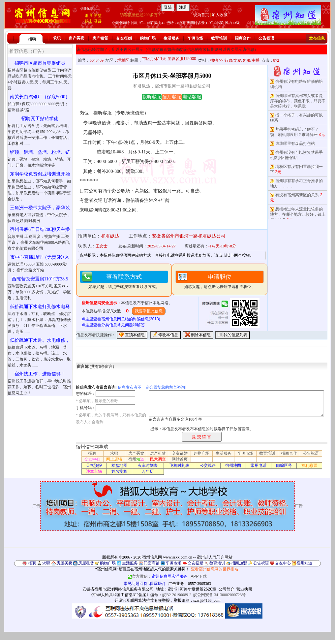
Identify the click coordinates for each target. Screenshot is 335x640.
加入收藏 (220, 15)
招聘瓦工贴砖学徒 (39, 118)
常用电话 (258, 465)
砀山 (89, 21)
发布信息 (317, 38)
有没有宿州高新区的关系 (297, 195)
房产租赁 (100, 38)
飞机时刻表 (179, 465)
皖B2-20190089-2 (176, 594)
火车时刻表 (148, 465)
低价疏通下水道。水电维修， (40, 340)
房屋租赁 (86, 563)
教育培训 (219, 38)
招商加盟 (239, 563)
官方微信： (158, 576)
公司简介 (226, 589)
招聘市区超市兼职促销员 (40, 63)
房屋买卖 (64, 563)
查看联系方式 (124, 276)
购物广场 (148, 38)
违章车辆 (94, 471)
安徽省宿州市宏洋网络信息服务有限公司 (118, 589)
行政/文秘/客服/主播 (242, 60)
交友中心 (92, 459)
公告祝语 (266, 38)
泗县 (98, 21)
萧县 (89, 15)
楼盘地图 (119, 465)
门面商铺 (152, 563)
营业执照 (244, 589)
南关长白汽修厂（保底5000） (40, 96)
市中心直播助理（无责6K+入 (39, 257)
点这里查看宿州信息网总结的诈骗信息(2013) (120, 319)
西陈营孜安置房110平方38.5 (40, 278)
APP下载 (199, 576)
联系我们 (157, 583)
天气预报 (94, 465)
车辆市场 (195, 38)
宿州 (136, 459)
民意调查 (158, 459)
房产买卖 (76, 38)
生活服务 (171, 38)
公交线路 (208, 465)
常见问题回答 (135, 583)
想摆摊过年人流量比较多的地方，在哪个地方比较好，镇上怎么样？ (297, 214)
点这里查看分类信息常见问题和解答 (113, 325)
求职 (57, 38)
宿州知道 (304, 563)
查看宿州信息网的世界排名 (214, 569)
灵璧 (98, 15)
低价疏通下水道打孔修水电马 (40, 306)
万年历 (148, 471)
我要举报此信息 (149, 311)
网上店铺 (114, 459)
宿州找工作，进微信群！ (40, 373)
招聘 (32, 39)
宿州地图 (233, 465)
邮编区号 (284, 465)
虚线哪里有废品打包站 (295, 143)
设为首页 (201, 15)
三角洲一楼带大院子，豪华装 (40, 207)
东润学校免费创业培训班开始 (40, 174)
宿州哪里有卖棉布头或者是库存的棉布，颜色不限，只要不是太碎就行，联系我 (297, 101)
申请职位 (219, 276)
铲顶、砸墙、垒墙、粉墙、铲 (40, 152)
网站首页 (180, 459)
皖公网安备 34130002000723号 (219, 594)
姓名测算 (119, 471)
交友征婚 (124, 38)
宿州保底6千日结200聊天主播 (40, 229)
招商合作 (243, 38)
